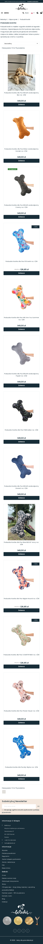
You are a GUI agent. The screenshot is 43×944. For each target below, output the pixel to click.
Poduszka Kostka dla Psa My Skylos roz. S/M (21, 767)
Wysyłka (5, 850)
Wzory (4, 884)
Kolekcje (4, 902)
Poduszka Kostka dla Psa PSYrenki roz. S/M (21, 261)
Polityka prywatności (9, 853)
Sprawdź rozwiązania (32, 1)
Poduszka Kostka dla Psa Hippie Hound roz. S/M (21, 599)
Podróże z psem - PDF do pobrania (13, 893)
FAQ (3, 865)
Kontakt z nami (7, 896)
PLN (27, 13)
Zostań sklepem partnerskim (11, 859)
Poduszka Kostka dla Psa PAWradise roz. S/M (21, 430)
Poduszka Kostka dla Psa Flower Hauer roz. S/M (21, 711)
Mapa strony (6, 868)
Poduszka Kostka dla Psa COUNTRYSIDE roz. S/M (21, 655)
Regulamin (5, 856)
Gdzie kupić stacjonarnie (10, 881)
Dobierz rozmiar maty (9, 878)
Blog (3, 899)
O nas (4, 875)
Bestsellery (21, 43)
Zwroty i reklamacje (8, 862)
